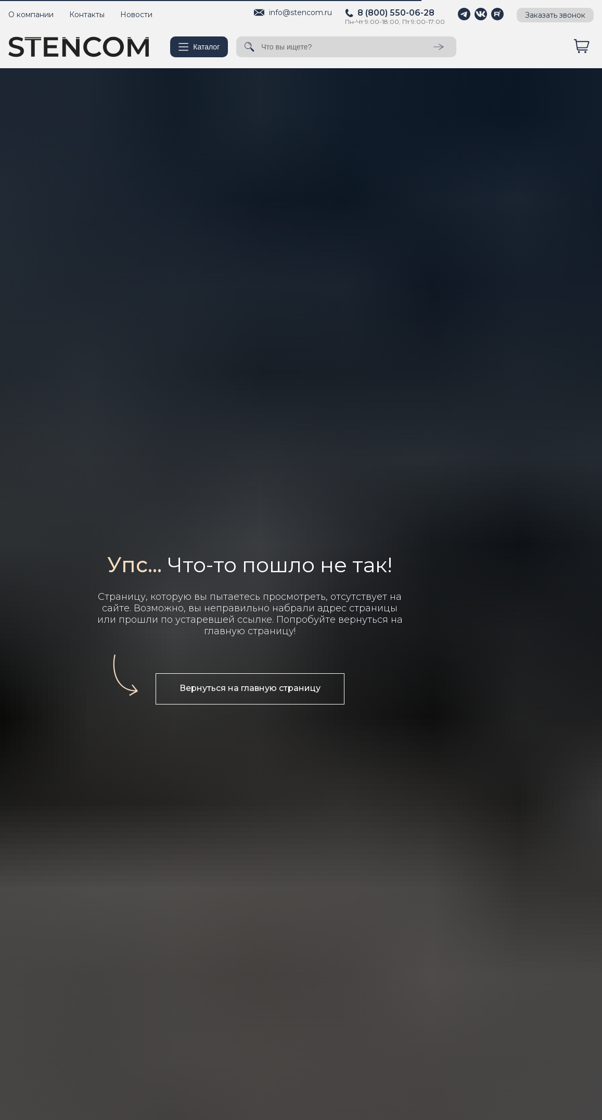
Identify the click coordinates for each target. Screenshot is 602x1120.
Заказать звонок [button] (555, 15)
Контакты (87, 14)
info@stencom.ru (300, 12)
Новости (136, 14)
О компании (31, 14)
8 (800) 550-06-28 (395, 13)
